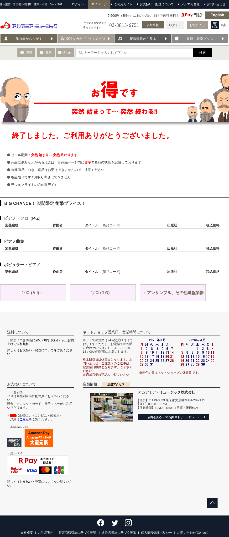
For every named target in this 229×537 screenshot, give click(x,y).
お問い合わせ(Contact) (192, 532)
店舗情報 (152, 25)
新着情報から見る (143, 39)
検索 (202, 53)
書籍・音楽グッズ (200, 39)
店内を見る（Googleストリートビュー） (173, 417)
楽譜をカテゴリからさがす (86, 39)
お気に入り (197, 25)
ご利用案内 (45, 532)
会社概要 (27, 532)
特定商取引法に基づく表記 (78, 532)
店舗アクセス (116, 384)
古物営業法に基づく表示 (119, 532)
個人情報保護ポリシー (156, 532)
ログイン (175, 25)
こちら (24, 419)
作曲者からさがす (29, 39)
